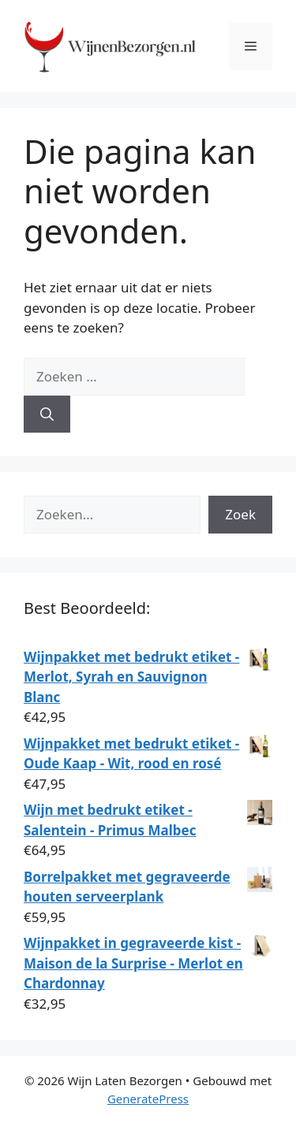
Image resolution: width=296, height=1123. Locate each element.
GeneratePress (148, 1098)
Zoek (240, 514)
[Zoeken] (47, 414)
